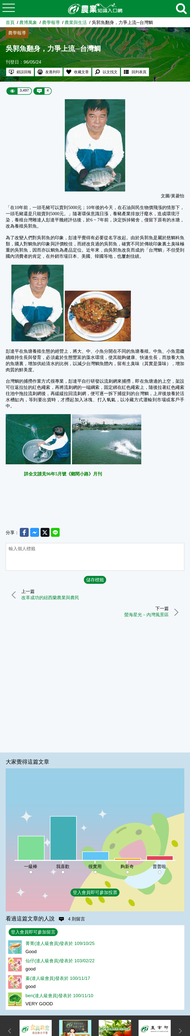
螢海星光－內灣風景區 (146, 615)
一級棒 (30, 866)
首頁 (10, 22)
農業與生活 (76, 22)
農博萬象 (28, 22)
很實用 (95, 866)
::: (188, 20)
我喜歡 (63, 866)
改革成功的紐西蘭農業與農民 (50, 597)
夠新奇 (127, 866)
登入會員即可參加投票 (95, 892)
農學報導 (51, 22)
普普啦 (159, 866)
